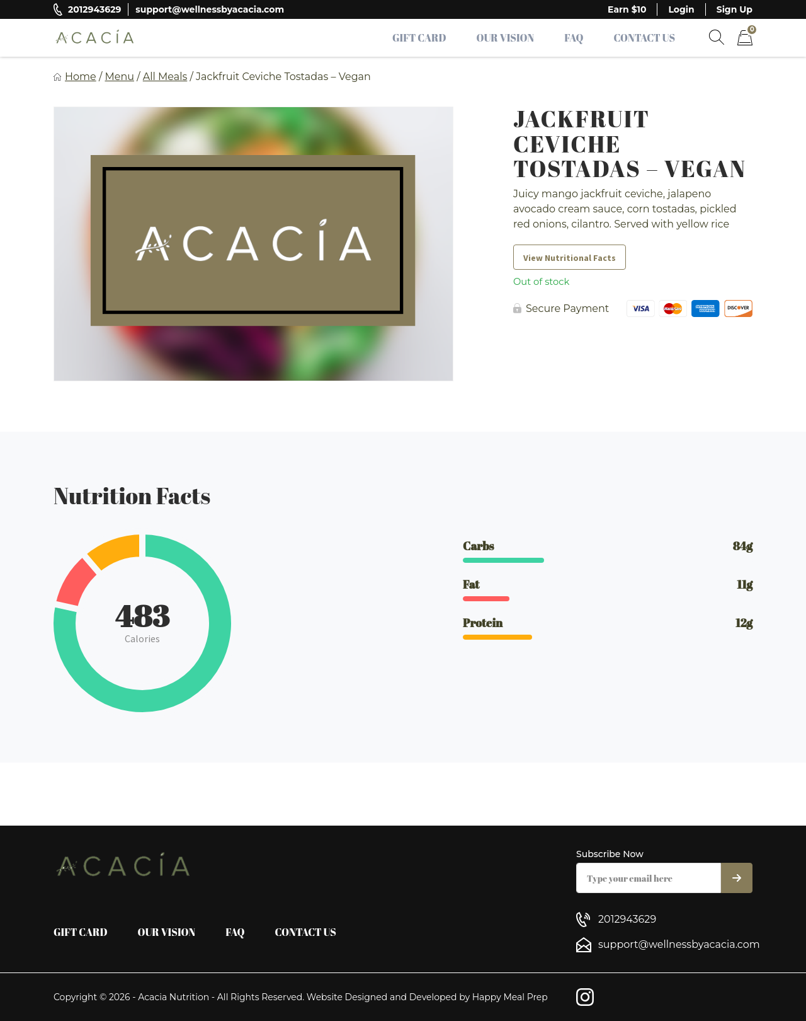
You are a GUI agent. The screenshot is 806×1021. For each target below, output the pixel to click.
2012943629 (94, 9)
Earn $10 (627, 9)
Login (681, 9)
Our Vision (506, 38)
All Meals (165, 77)
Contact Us (644, 38)
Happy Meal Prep (510, 997)
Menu (119, 77)
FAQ (573, 38)
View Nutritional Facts (569, 257)
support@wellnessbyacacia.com (209, 9)
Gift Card (419, 38)
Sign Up (734, 9)
